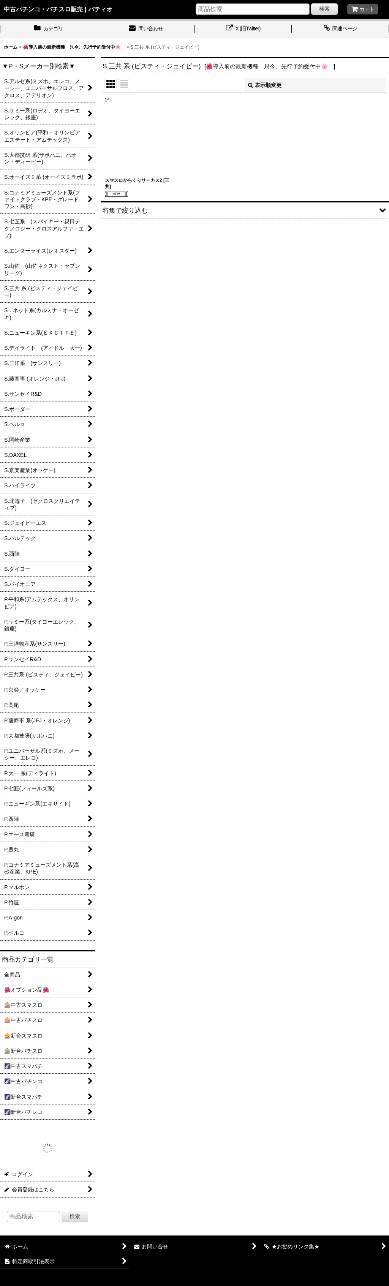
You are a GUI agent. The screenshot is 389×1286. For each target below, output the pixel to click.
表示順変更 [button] (264, 85)
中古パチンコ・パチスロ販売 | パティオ (58, 9)
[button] (245, 209)
